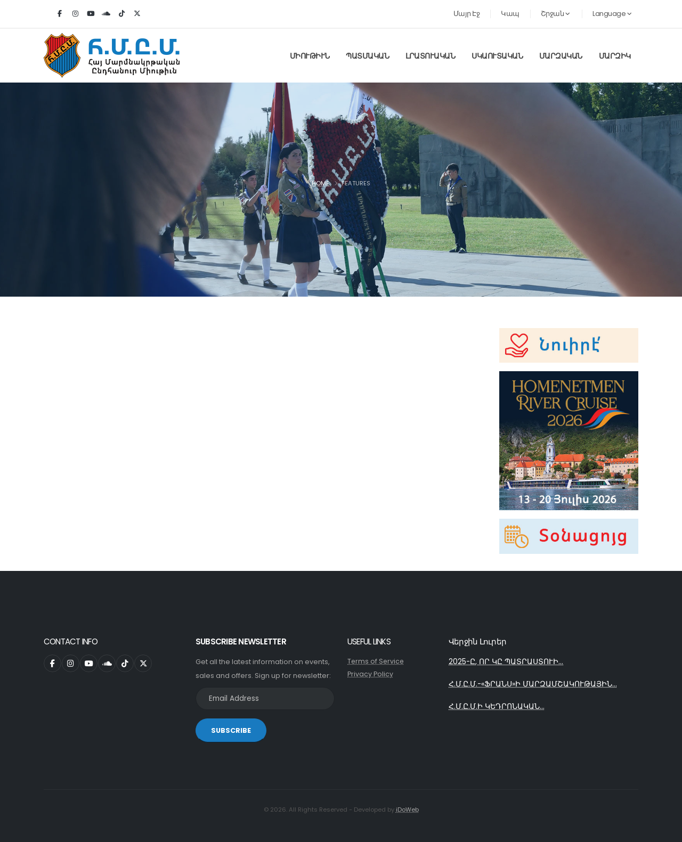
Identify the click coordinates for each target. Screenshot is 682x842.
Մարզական (560, 56)
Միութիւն (310, 56)
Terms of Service (376, 661)
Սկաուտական (497, 56)
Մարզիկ (615, 56)
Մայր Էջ (466, 13)
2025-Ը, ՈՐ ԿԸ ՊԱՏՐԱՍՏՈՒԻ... (506, 662)
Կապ (510, 13)
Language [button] (611, 13)
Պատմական (367, 56)
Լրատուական (430, 56)
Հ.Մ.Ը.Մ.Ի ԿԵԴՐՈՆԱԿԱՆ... (497, 707)
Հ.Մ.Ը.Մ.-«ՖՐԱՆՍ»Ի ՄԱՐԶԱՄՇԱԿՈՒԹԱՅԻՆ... (533, 685)
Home (320, 183)
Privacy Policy (370, 673)
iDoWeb (407, 809)
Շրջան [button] (555, 13)
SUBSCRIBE (231, 730)
